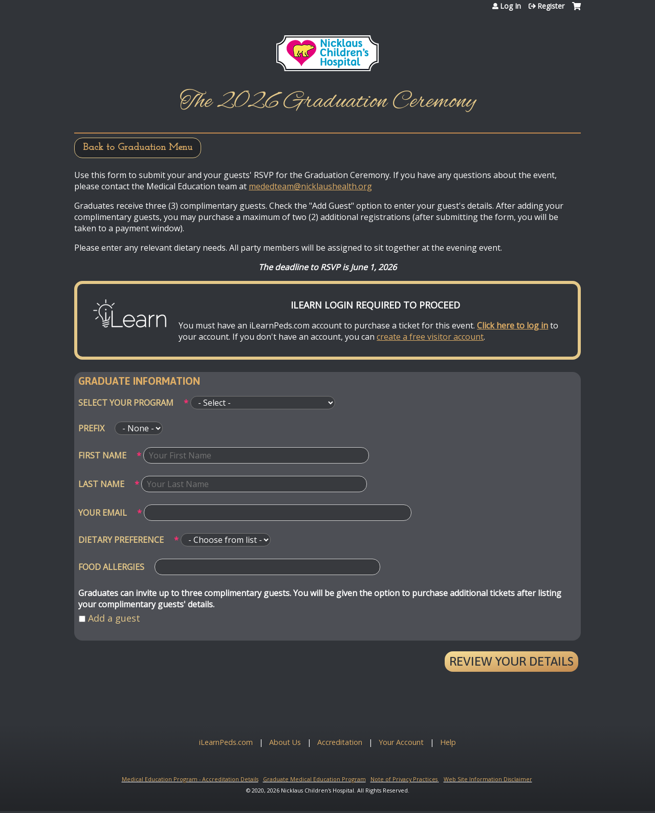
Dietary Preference (121, 539)
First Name (102, 455)
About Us (285, 742)
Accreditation (339, 742)
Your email (102, 512)
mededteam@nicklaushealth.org (310, 186)
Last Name (101, 484)
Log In (510, 6)
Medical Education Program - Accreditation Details (190, 779)
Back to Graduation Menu (137, 147)
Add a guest (114, 618)
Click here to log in (512, 325)
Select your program (125, 402)
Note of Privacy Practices (404, 779)
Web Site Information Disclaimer (488, 779)
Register (550, 6)
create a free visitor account (430, 336)
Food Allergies (111, 567)
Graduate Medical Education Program (314, 779)
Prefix (91, 428)
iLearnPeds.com (226, 742)
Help (448, 742)
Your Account (401, 742)
